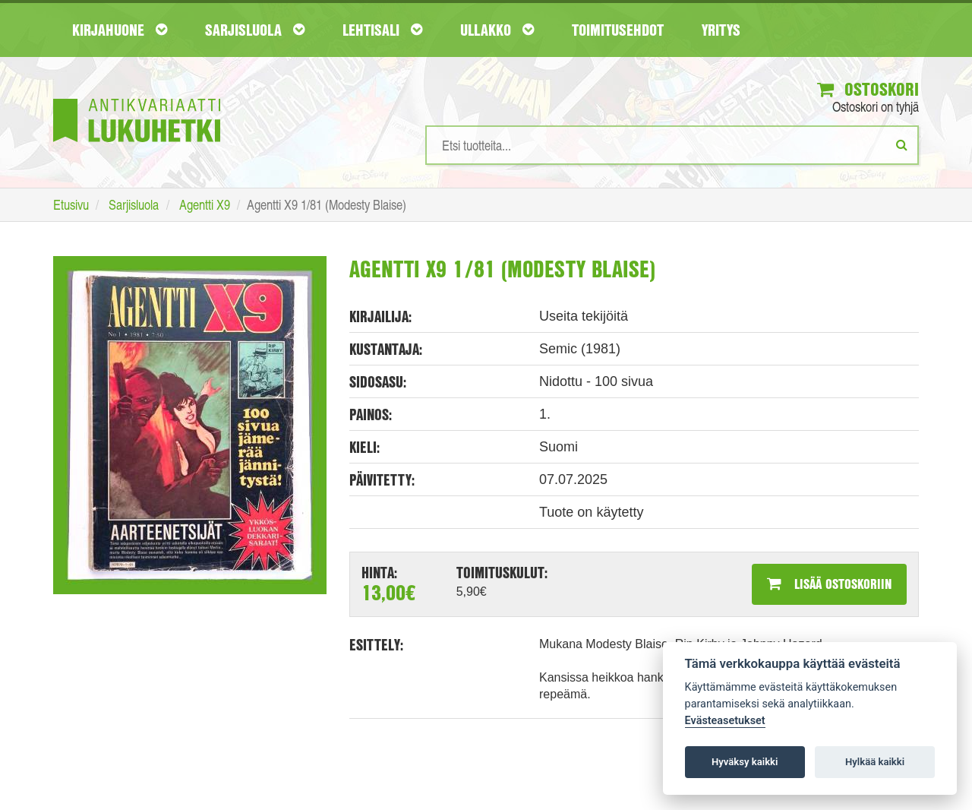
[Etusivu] (136, 97)
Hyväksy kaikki (745, 761)
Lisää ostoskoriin (829, 583)
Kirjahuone (119, 29)
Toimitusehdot (618, 29)
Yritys (721, 29)
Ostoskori (868, 89)
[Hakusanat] (672, 145)
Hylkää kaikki (874, 761)
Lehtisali (382, 29)
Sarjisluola (255, 29)
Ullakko (497, 29)
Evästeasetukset (725, 720)
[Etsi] (901, 144)
